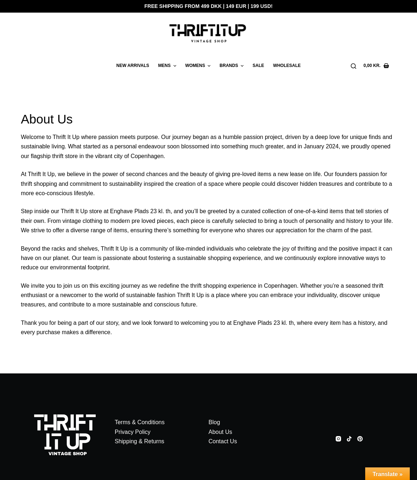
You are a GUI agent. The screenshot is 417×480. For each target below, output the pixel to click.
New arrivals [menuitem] (132, 65)
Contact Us (223, 441)
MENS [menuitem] (168, 66)
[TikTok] (349, 438)
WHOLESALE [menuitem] (287, 65)
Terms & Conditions (140, 422)
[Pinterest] (360, 438)
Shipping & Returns (139, 441)
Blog (214, 422)
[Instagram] (338, 438)
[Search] (353, 66)
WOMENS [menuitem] (199, 66)
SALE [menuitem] (258, 65)
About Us (220, 432)
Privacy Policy (133, 432)
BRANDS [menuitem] (232, 66)
